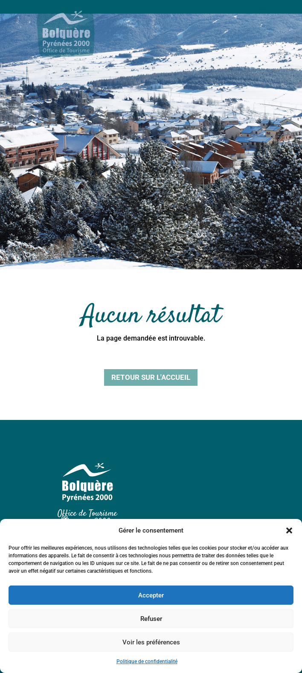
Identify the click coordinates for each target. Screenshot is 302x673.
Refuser (151, 619)
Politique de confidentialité (146, 661)
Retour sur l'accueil (150, 377)
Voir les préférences (151, 642)
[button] (289, 530)
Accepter (151, 595)
